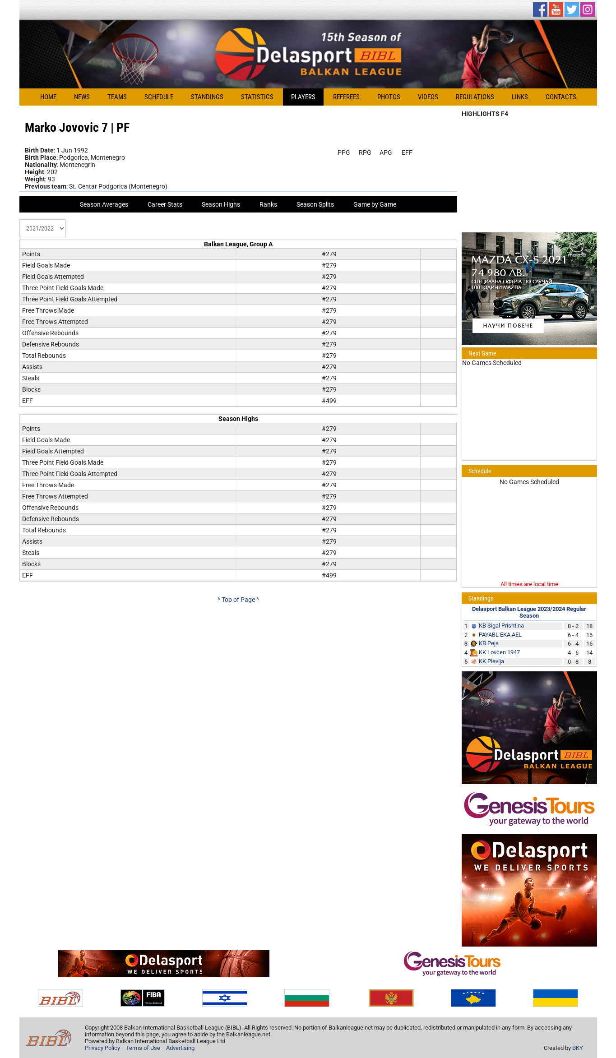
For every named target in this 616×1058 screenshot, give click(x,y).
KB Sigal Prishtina (501, 625)
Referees (346, 97)
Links (520, 97)
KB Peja (489, 643)
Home (48, 97)
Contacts (561, 97)
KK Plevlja (491, 661)
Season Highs (221, 204)
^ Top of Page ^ (238, 599)
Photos (388, 97)
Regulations (475, 97)
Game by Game (374, 204)
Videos (428, 97)
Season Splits (315, 204)
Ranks (268, 204)
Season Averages (104, 204)
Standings (207, 97)
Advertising (180, 1047)
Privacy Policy (102, 1047)
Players (303, 97)
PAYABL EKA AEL (500, 634)
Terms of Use (143, 1047)
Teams (117, 97)
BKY (577, 1047)
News (82, 97)
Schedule (158, 97)
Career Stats (165, 204)
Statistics (257, 97)
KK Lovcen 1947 (499, 652)
